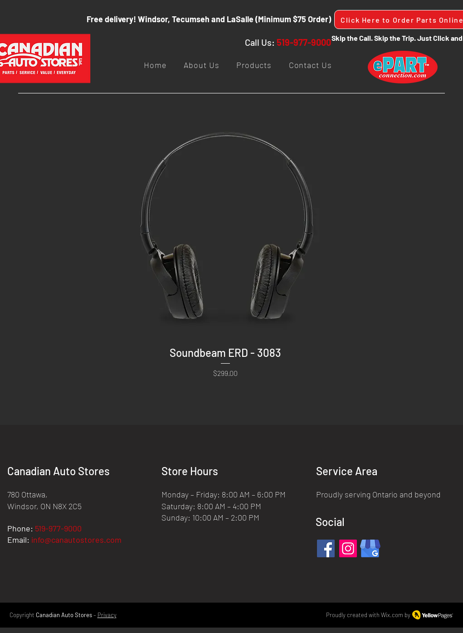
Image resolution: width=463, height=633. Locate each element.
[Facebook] (326, 548)
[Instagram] (348, 548)
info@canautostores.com (76, 540)
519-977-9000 (304, 42)
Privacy (107, 614)
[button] (253, 64)
